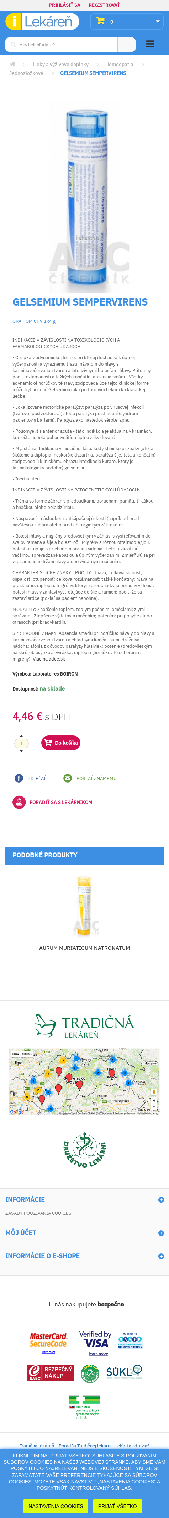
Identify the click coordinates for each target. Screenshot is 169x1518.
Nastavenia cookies (55, 1506)
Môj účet (20, 1233)
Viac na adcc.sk (49, 659)
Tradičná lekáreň (37, 1446)
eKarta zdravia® (133, 1446)
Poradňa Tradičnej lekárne (86, 1446)
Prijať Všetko (117, 1506)
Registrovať (104, 5)
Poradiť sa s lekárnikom (52, 802)
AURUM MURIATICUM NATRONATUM (84, 947)
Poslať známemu (90, 778)
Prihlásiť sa (64, 5)
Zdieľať (30, 778)
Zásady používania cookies (38, 1213)
